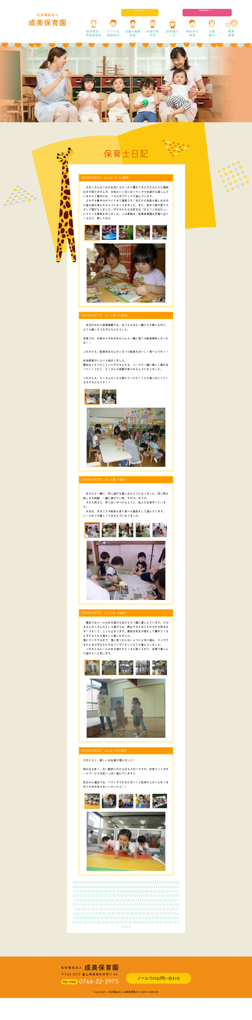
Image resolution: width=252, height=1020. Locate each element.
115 (93, 908)
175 (77, 926)
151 (126, 917)
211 (114, 935)
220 (173, 935)
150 (119, 917)
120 (124, 908)
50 (129, 891)
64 (106, 895)
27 (100, 886)
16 (145, 882)
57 (169, 891)
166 (123, 922)
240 (115, 944)
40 (174, 886)
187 (155, 926)
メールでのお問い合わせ (158, 1000)
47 (111, 891)
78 (81, 900)
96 (78, 904)
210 (108, 935)
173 (169, 922)
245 (151, 944)
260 (163, 948)
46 (105, 891)
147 (99, 917)
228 (129, 939)
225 (107, 939)
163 (103, 922)
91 (153, 900)
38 (163, 886)
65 (112, 895)
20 (165, 882)
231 (151, 939)
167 (130, 922)
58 (175, 891)
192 (83, 930)
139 (146, 913)
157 (167, 917)
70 (141, 895)
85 (120, 900)
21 (171, 882)
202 (152, 930)
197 (117, 930)
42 (82, 891)
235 (78, 944)
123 (143, 908)
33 (134, 886)
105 (135, 904)
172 (163, 922)
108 (155, 904)
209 (100, 935)
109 (162, 904)
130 (86, 913)
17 (150, 882)
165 (116, 922)
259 (155, 948)
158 (173, 917)
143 (173, 913)
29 (111, 886)
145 (85, 917)
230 (143, 939)
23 (77, 886)
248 (173, 944)
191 (77, 930)
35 (145, 886)
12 (125, 882)
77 (75, 900)
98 (89, 904)
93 (164, 900)
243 (136, 944)
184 (135, 926)
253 (111, 948)
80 (92, 900)
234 (172, 939)
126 (163, 908)
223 (93, 939)
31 (122, 886)
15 (140, 882)
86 (125, 900)
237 (93, 944)
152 (132, 917)
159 (76, 922)
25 (89, 886)
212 (120, 935)
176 (84, 926)
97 (84, 904)
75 (168, 895)
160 (83, 922)
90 (148, 900)
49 (123, 891)
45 (100, 891)
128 (176, 908)
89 (142, 900)
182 (122, 926)
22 (176, 882)
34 (140, 886)
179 (103, 926)
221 (79, 939)
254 (118, 948)
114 (87, 908)
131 (92, 913)
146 (92, 917)
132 (99, 913)
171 (156, 922)
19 (160, 882)
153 (139, 917)
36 (151, 886)
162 (96, 922)
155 (153, 917)
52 (140, 891)
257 (141, 948)
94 (170, 900)
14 (135, 882)
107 (149, 904)
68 (130, 895)
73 (157, 895)
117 (105, 908)
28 (105, 886)
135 (119, 913)
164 (109, 922)
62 (95, 895)
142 (166, 913)
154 (146, 917)
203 (159, 930)
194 (97, 930)
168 (137, 922)
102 (114, 904)
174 (176, 922)
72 (152, 895)
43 (88, 891)
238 (100, 944)
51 (134, 891)
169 (143, 922)
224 (100, 939)
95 (176, 900)
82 (103, 900)
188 (162, 926)
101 (108, 904)
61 (89, 895)
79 (86, 900)
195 (104, 930)
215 (140, 935)
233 (165, 939)
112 (75, 908)
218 (160, 935)
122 (136, 908)
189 (168, 926)
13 (130, 882)
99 (95, 904)
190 (175, 926)
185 (142, 926)
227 (122, 939)
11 (120, 882)
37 (157, 886)
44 (94, 891)
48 (117, 891)
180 (109, 926)
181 (116, 926)
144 (79, 917)
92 (158, 900)
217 (153, 935)
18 (155, 882)
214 (133, 935)
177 (90, 926)
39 (168, 886)
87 (131, 900)
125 (156, 908)
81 (97, 900)
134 (112, 913)
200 (138, 930)
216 (147, 935)
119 (118, 908)
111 (174, 904)
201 (145, 930)
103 (121, 904)
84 (114, 900)
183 (129, 926)
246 (159, 944)
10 (115, 882)
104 (128, 904)
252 (103, 948)
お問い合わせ (168, 12)
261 (170, 948)
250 (89, 948)
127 (170, 908)
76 (174, 895)
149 (112, 917)
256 (133, 948)
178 (96, 926)
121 (130, 908)
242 (129, 944)
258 (148, 948)
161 (90, 922)
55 (157, 891)
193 (90, 930)
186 (149, 926)
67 (124, 895)
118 (111, 908)
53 (145, 891)
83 (108, 900)
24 (83, 886)
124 (150, 908)
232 (157, 939)
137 (133, 913)
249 (82, 948)
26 (94, 886)
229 (136, 939)
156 (160, 917)
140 (153, 913)
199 (131, 930)
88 (136, 900)
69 (135, 895)
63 (101, 895)
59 (78, 895)
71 (146, 895)
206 (78, 935)
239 (107, 944)
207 (86, 935)
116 (100, 908)
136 (126, 913)
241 (122, 944)
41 (77, 891)
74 (163, 895)
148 (106, 917)
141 (160, 913)
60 (84, 895)
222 (85, 939)
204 (167, 930)
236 (86, 944)
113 (81, 908)
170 (150, 922)
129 (79, 913)
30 (117, 886)
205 (174, 930)
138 (139, 913)
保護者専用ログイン (216, 12)
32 (128, 886)
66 (118, 895)
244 (144, 944)
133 (105, 913)
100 (102, 904)
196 (110, 930)
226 (114, 939)
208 (93, 935)
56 (163, 891)
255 (126, 948)
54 (151, 891)
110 (168, 904)
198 (124, 930)
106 (142, 904)
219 (166, 935)
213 (127, 935)
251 (97, 948)
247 (166, 944)
